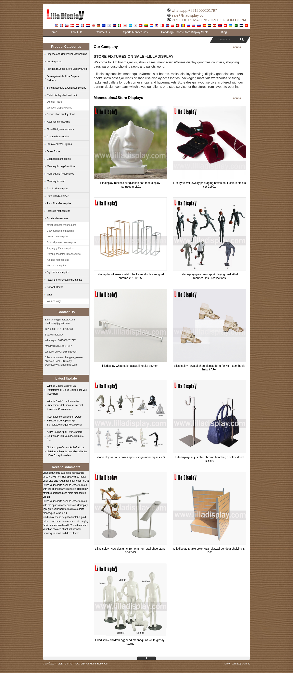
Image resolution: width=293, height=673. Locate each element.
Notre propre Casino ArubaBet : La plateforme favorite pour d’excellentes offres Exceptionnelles (67, 451)
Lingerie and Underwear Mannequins (67, 54)
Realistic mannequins (58, 210)
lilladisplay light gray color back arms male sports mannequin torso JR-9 (65, 509)
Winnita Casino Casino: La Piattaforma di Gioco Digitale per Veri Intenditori (67, 389)
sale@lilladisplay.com (189, 15)
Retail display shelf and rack (62, 95)
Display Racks (54, 101)
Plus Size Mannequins (59, 203)
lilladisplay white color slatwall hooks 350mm (130, 365)
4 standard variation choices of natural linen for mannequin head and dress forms (65, 529)
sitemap (246, 663)
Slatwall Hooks (55, 287)
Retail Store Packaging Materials (64, 279)
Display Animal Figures (59, 144)
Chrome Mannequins (58, 136)
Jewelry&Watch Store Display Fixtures (63, 78)
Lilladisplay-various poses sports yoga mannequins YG (130, 457)
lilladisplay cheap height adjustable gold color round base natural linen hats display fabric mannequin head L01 (66, 521)
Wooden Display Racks (59, 107)
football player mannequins (61, 242)
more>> (236, 47)
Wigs (49, 294)
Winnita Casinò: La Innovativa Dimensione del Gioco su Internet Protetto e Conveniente (65, 405)
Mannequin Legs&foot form (61, 166)
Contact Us (103, 32)
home (227, 663)
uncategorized (54, 61)
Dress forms (53, 151)
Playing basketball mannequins (63, 254)
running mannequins (58, 259)
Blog (224, 32)
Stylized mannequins (58, 272)
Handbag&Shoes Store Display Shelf (184, 32)
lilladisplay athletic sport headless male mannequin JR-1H (65, 492)
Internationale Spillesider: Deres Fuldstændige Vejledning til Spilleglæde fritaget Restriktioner (64, 420)
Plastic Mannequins (57, 188)
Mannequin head (56, 181)
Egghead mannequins (59, 158)
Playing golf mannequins (60, 248)
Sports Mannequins (135, 32)
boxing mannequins (57, 236)
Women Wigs (54, 301)
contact (236, 663)
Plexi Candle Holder (57, 196)
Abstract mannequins (58, 121)
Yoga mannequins (56, 265)
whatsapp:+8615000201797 (194, 11)
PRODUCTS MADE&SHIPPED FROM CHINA (209, 20)
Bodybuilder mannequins (60, 230)
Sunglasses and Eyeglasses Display (66, 87)
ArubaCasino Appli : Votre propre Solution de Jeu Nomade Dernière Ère (65, 436)
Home (53, 32)
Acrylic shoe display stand (61, 114)
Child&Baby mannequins (60, 129)
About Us (76, 32)
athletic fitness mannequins (61, 225)
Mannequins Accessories (60, 173)
